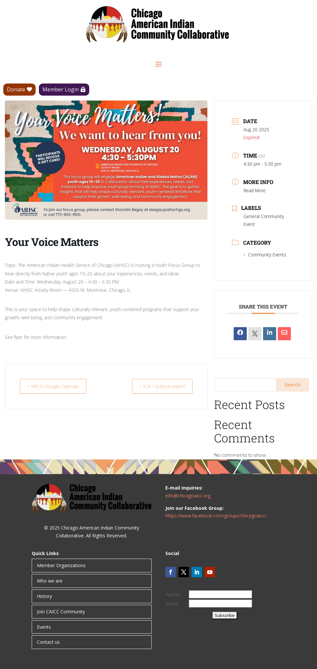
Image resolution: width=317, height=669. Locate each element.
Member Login (60, 89)
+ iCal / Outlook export (158, 386)
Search (293, 385)
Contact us (48, 642)
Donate (16, 89)
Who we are (49, 581)
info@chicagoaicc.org (187, 495)
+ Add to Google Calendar (57, 386)
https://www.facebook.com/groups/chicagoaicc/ (216, 515)
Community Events (264, 254)
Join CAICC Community (61, 611)
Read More (254, 190)
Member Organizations (61, 565)
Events (44, 627)
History (44, 596)
